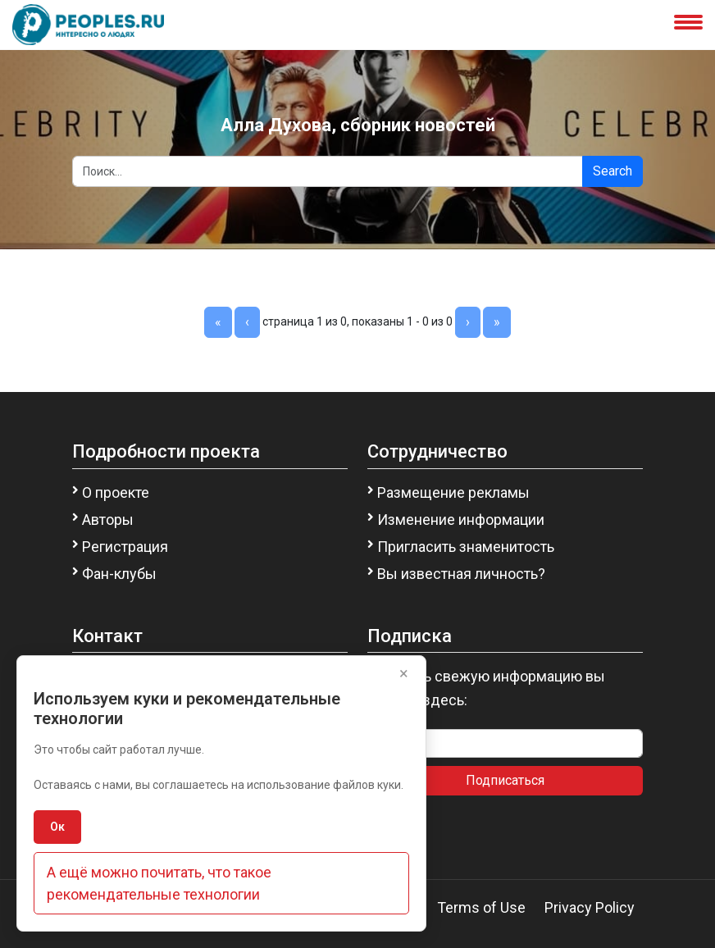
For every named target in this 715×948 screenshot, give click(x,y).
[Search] (327, 171)
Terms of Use (481, 907)
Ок (57, 826)
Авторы (108, 519)
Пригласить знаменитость (465, 546)
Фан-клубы (119, 573)
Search (612, 171)
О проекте (115, 492)
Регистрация (125, 546)
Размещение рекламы (453, 492)
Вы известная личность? (461, 573)
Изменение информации (460, 519)
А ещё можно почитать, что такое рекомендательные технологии (159, 883)
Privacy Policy (589, 907)
